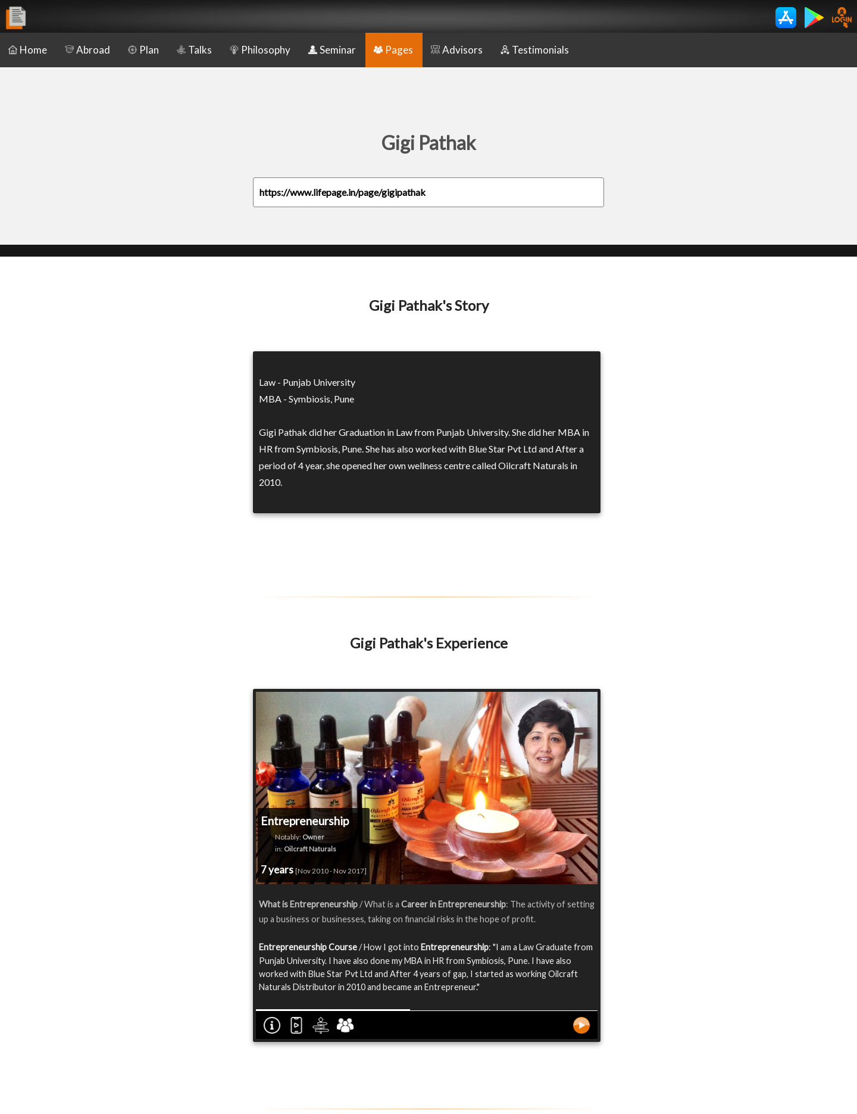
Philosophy (260, 49)
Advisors (457, 49)
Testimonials (535, 49)
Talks (194, 49)
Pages (393, 49)
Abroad (87, 49)
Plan (143, 49)
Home (27, 49)
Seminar (332, 49)
